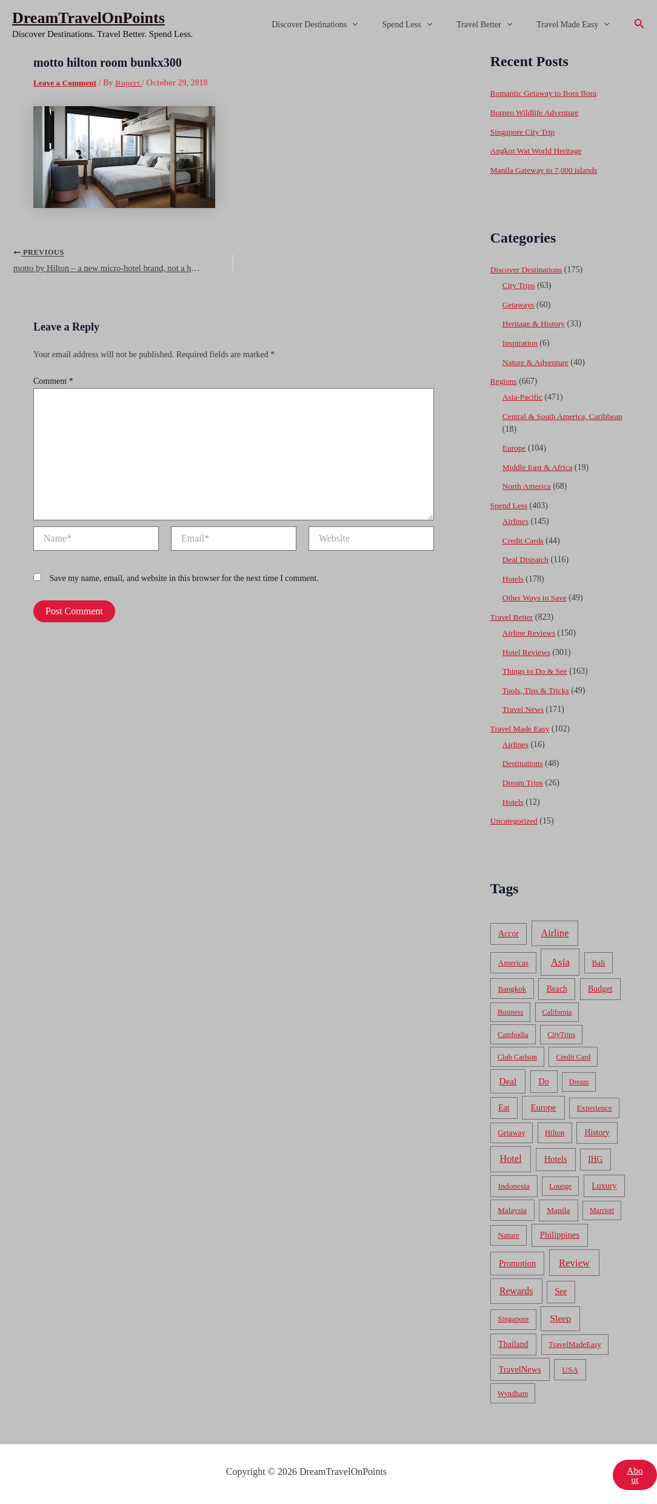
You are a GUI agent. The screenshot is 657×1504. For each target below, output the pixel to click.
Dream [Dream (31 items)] (579, 1080)
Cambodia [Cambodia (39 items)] (513, 1033)
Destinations (523, 762)
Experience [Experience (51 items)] (594, 1106)
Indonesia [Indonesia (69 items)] (514, 1184)
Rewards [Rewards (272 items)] (516, 1289)
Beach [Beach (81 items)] (557, 987)
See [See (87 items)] (561, 1290)
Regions (504, 380)
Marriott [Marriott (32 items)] (602, 1209)
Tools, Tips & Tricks (537, 689)
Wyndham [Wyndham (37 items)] (513, 1392)
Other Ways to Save (536, 597)
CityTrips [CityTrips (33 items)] (561, 1033)
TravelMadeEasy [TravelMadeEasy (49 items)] (575, 1342)
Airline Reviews (530, 631)
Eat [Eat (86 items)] (503, 1105)
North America (527, 485)
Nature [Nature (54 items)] (508, 1233)
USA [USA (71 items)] (570, 1367)
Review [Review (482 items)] (574, 1261)
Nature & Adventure (537, 361)
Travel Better (495, 25)
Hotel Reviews (527, 651)
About (634, 1473)
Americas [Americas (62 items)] (513, 960)
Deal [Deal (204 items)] (508, 1080)
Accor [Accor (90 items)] (508, 932)
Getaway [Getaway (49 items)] (511, 1131)
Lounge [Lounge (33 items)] (560, 1185)
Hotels (513, 577)
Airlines (516, 520)
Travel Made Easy (576, 25)
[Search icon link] (639, 25)
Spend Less (426, 25)
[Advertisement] (328, 141)
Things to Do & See (536, 669)
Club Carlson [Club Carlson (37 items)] (517, 1055)
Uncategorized (515, 819)
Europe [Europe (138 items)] (543, 1105)
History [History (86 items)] (596, 1130)
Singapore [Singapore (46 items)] (513, 1318)
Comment (53, 384)
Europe (514, 447)
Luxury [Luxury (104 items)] (604, 1184)
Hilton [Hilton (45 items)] (554, 1131)
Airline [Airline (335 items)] (555, 932)
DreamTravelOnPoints (88, 18)
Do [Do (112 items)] (543, 1080)
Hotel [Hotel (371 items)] (511, 1157)
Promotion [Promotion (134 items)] (517, 1261)
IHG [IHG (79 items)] (595, 1158)
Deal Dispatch (526, 558)
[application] (377, 25)
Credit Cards (523, 539)
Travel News (523, 708)
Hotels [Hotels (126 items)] (555, 1158)
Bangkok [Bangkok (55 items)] (512, 987)
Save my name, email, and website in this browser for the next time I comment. (184, 581)
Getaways (519, 304)
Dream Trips (523, 781)
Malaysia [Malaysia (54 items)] (512, 1209)
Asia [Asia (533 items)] (560, 960)
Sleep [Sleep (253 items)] (560, 1317)
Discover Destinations (340, 25)
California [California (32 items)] (557, 1011)
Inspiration (520, 342)
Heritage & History (535, 323)
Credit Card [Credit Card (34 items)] (573, 1055)
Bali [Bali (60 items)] (598, 960)
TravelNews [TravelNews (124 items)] (520, 1367)
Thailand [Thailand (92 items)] (513, 1342)
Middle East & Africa (539, 466)
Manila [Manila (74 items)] (558, 1209)
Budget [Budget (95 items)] (600, 987)
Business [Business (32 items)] (511, 1011)
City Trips (519, 285)
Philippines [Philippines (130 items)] (559, 1233)
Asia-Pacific (523, 396)
